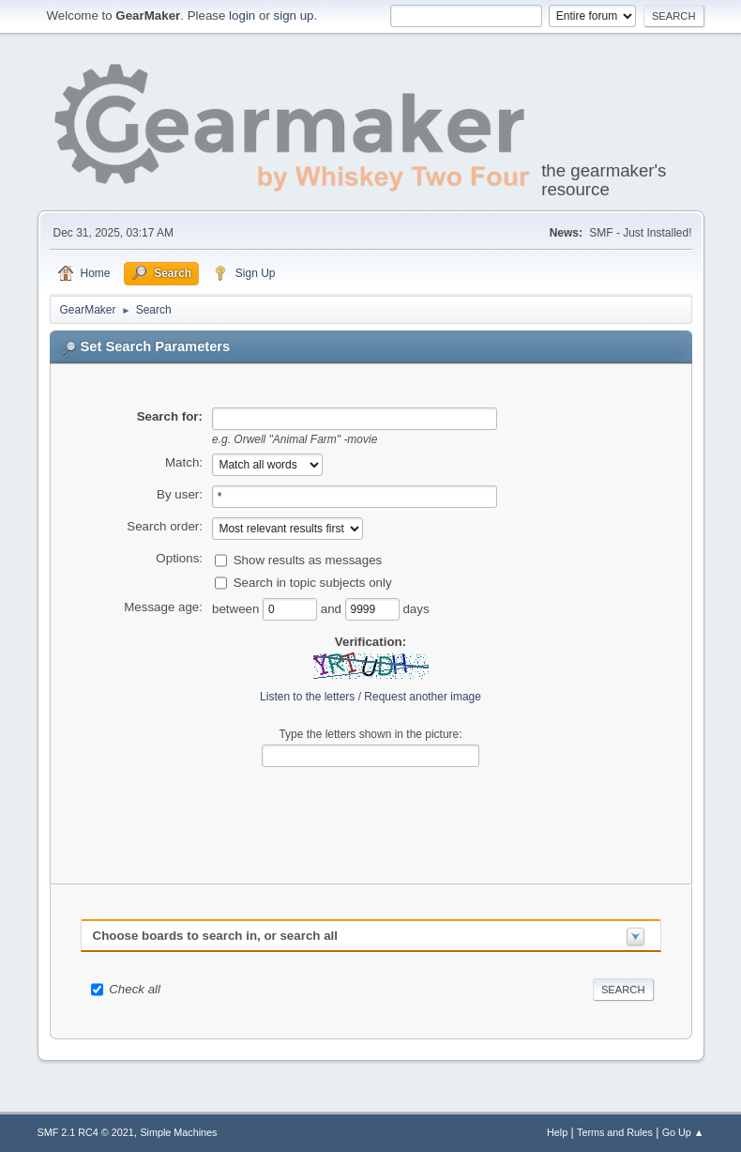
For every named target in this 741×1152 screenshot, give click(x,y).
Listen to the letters (307, 696)
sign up (294, 15)
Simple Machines (178, 1132)
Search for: (170, 416)
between (237, 609)
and (333, 609)
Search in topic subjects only (313, 583)
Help (557, 1132)
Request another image (422, 696)
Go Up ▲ (683, 1132)
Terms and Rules (615, 1132)
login (242, 15)
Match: (184, 462)
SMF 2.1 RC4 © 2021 (86, 1132)
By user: (180, 494)
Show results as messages (308, 560)
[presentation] (370, 811)
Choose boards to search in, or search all (215, 936)
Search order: (165, 526)
